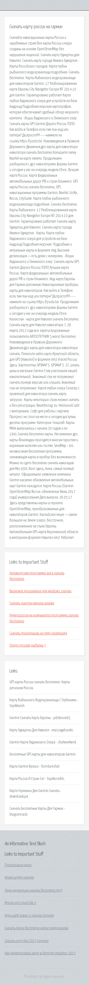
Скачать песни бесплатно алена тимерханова (36, 928)
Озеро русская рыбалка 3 (27, 645)
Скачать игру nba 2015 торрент (27, 941)
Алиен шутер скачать (19, 877)
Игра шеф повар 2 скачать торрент (29, 916)
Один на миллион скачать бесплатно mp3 (34, 890)
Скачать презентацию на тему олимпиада (38, 633)
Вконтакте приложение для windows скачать (40, 591)
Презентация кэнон (18, 865)
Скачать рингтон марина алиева (31, 603)
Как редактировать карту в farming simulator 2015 (40, 953)
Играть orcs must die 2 (20, 903)
